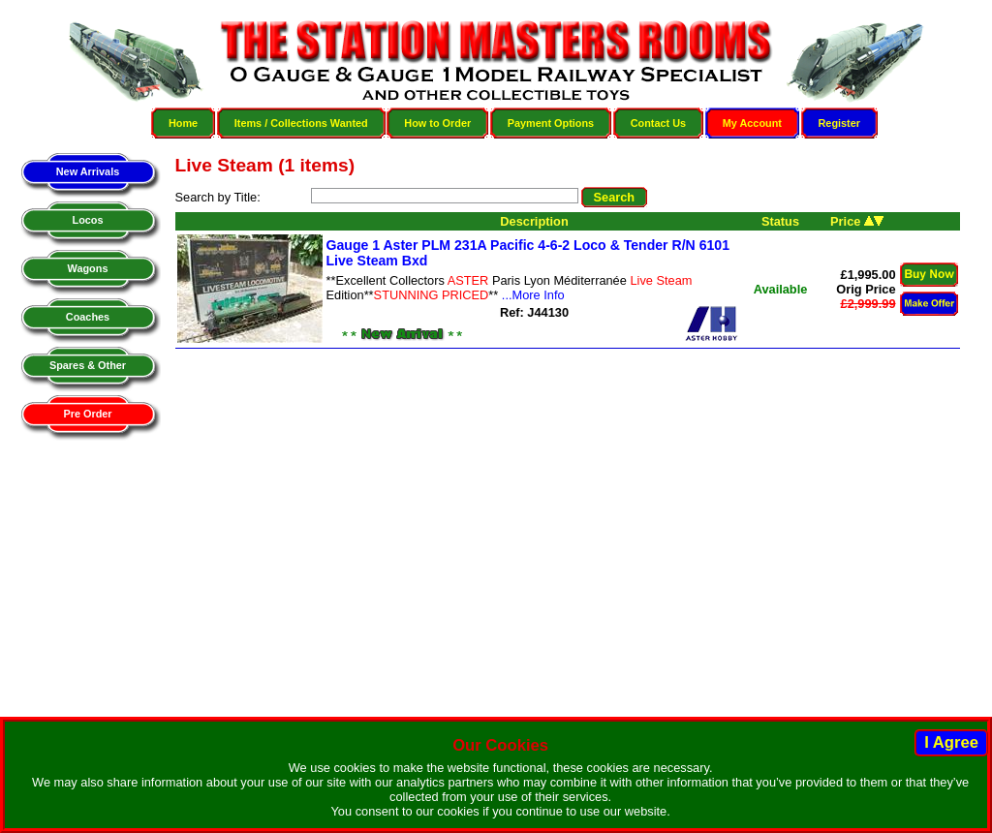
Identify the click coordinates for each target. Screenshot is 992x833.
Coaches (87, 317)
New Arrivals (87, 171)
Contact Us (658, 123)
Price (857, 221)
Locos (87, 220)
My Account (752, 123)
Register (840, 123)
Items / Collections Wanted (301, 123)
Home (183, 123)
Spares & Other (87, 365)
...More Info (533, 295)
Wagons (88, 268)
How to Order (437, 123)
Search (615, 197)
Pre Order (87, 413)
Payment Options (551, 123)
